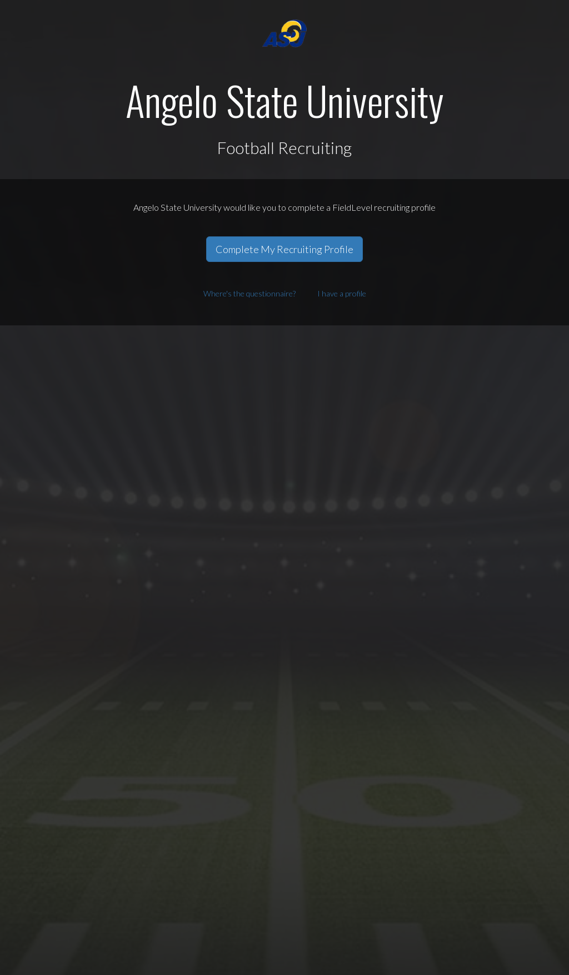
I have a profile (341, 293)
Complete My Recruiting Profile (284, 249)
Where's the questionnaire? (249, 293)
